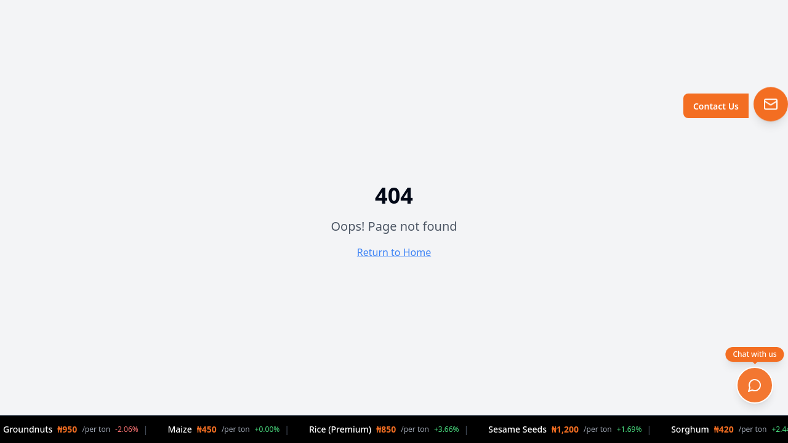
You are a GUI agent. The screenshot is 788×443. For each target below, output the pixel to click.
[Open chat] (754, 385)
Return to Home (394, 252)
